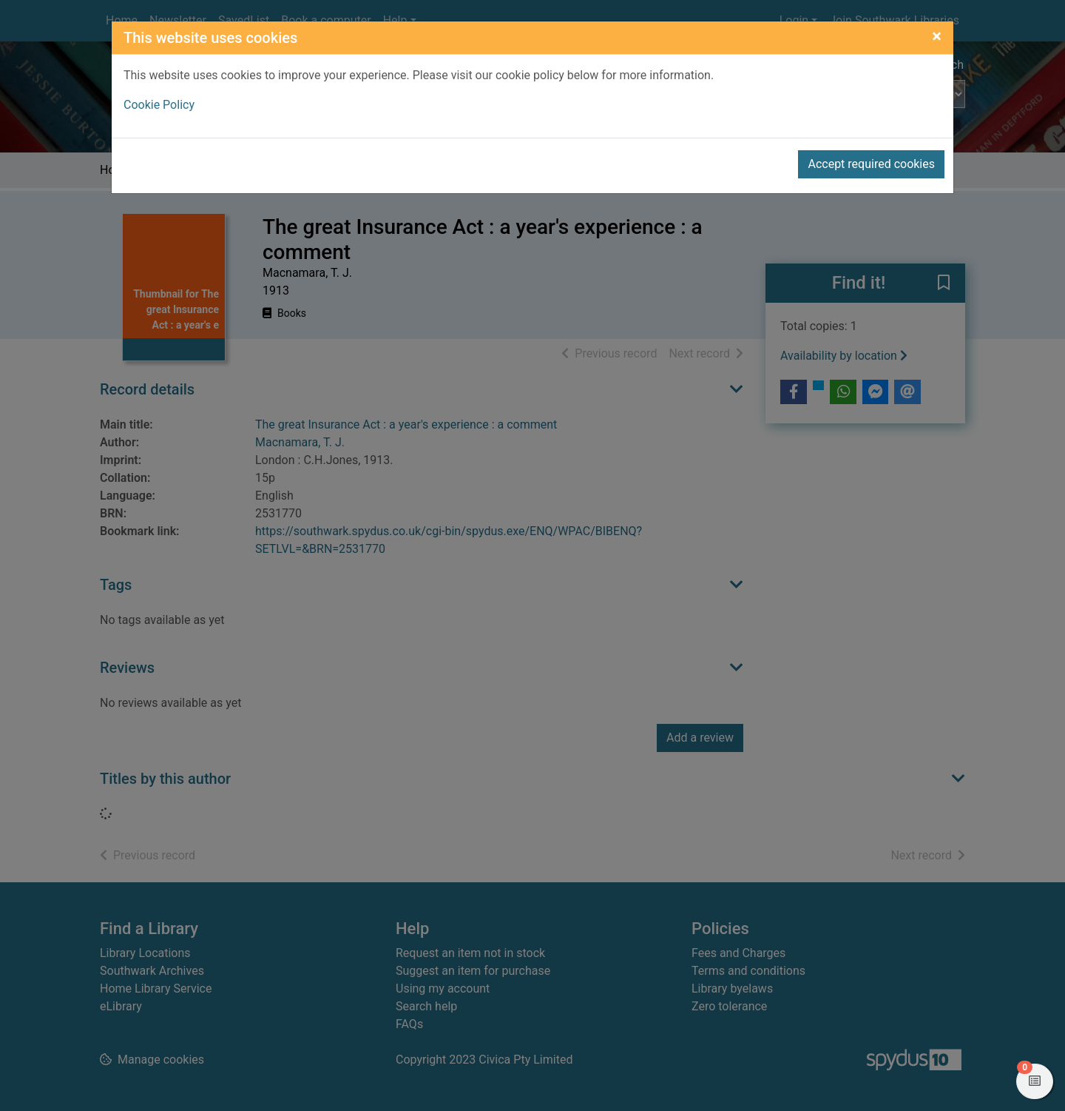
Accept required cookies (871, 164)
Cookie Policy (159, 105)
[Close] (936, 36)
